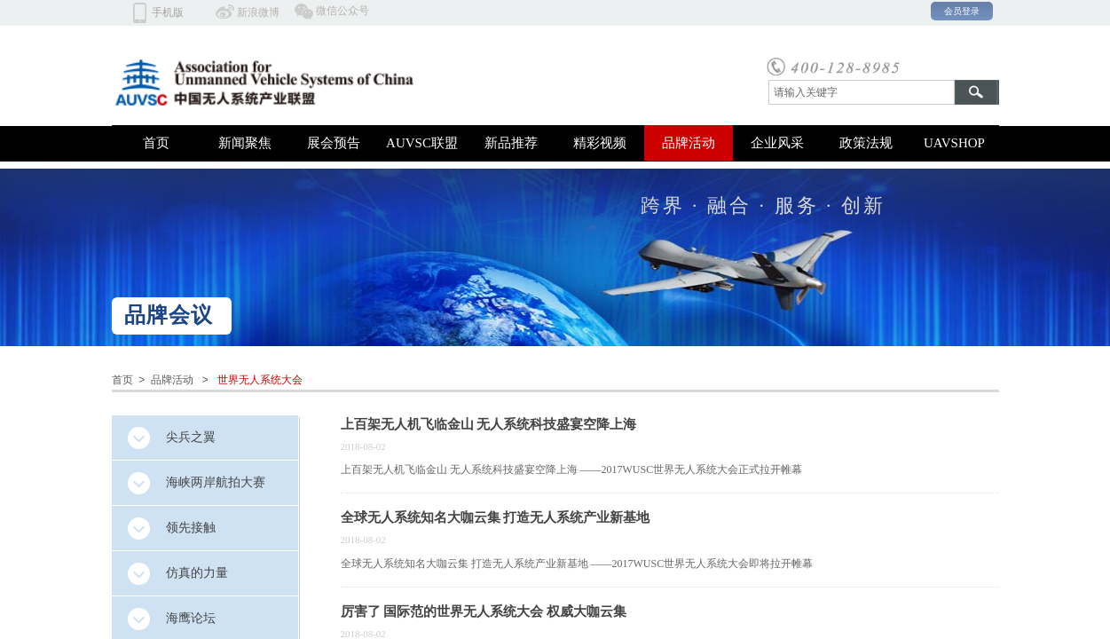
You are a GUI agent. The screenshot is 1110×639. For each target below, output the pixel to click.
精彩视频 (599, 143)
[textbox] (861, 92)
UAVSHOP (954, 143)
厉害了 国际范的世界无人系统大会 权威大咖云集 (484, 611)
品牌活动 (688, 143)
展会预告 (333, 143)
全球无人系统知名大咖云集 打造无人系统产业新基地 (495, 517)
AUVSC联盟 (422, 143)
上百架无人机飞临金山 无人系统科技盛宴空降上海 (489, 424)
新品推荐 (511, 143)
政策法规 (866, 143)
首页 (156, 143)
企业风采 (777, 143)
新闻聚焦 (245, 143)
